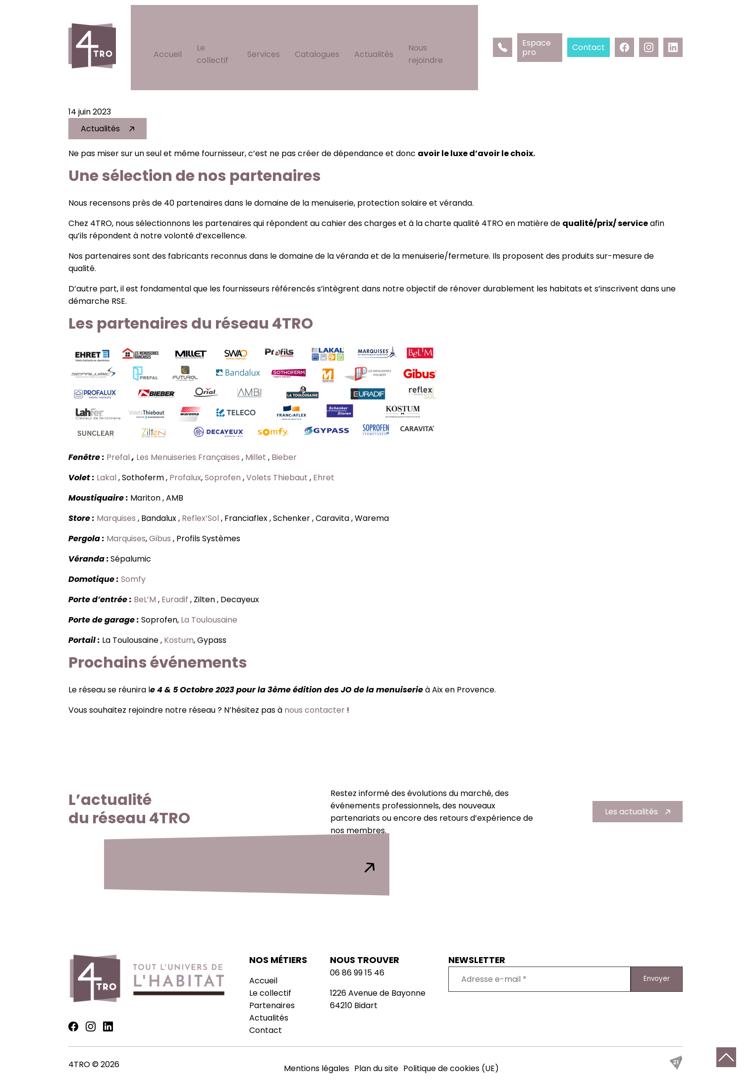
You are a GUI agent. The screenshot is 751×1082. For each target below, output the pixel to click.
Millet (255, 457)
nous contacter (314, 710)
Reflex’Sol (200, 518)
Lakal (106, 477)
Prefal (118, 457)
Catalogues (322, 30)
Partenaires (272, 1005)
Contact (265, 1030)
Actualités (378, 30)
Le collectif (216, 30)
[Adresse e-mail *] (539, 979)
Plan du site (376, 1068)
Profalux (185, 477)
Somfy (134, 579)
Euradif (174, 599)
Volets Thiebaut (277, 477)
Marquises (116, 518)
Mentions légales (316, 1068)
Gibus (160, 538)
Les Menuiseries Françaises (188, 457)
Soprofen (223, 477)
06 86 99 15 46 (357, 972)
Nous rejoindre (441, 30)
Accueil (166, 30)
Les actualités (631, 811)
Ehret (324, 477)
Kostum (179, 640)
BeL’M (145, 599)
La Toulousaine (210, 620)
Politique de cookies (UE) (451, 1068)
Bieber (285, 457)
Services (268, 30)
